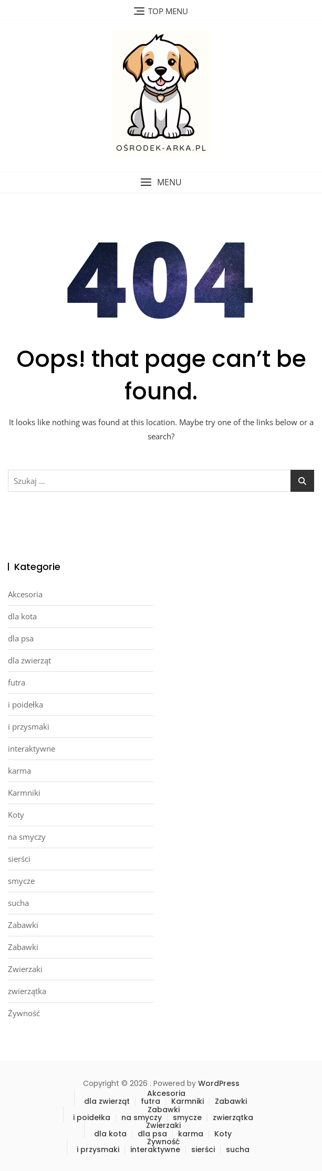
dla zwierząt (29, 660)
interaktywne (31, 748)
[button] (161, 182)
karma (19, 770)
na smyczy (27, 836)
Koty (16, 814)
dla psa (21, 638)
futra (16, 682)
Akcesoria (25, 594)
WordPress (219, 1083)
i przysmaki (28, 726)
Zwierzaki (25, 969)
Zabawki (23, 925)
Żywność (24, 1013)
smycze (21, 880)
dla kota (22, 616)
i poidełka (25, 704)
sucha (18, 903)
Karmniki (24, 792)
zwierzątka (27, 991)
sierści (19, 858)
